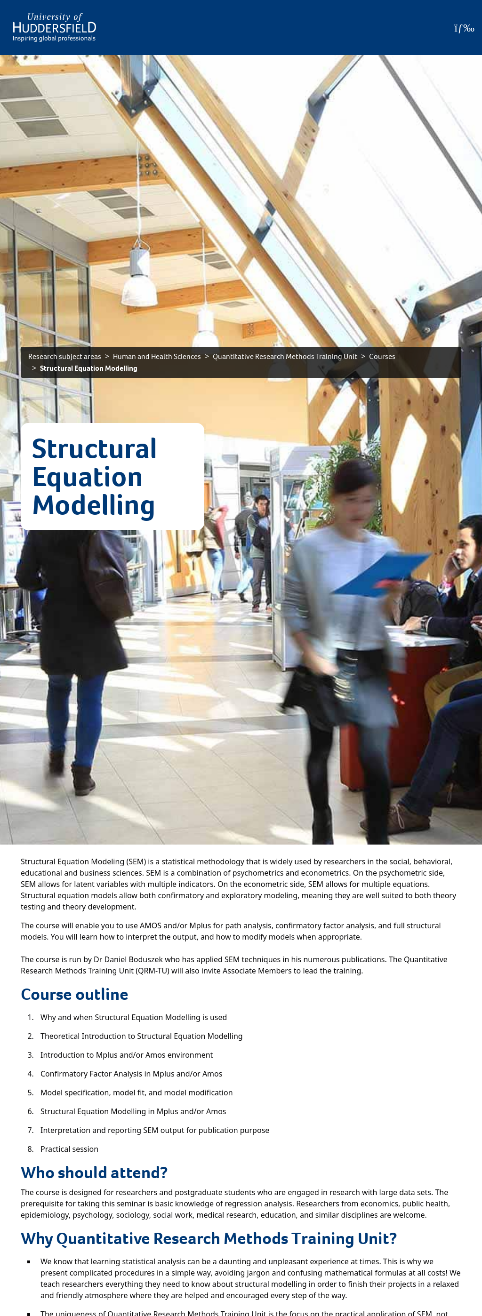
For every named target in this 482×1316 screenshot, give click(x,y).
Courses (382, 356)
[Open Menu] (464, 27)
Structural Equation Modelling (88, 368)
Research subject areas (64, 356)
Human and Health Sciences (157, 356)
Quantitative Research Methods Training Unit (285, 356)
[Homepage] (55, 28)
